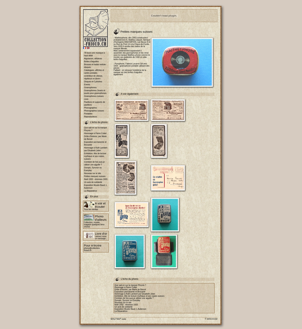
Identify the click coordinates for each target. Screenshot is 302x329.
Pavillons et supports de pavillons (94, 103)
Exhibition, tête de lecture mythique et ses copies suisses (95, 156)
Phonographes (90, 108)
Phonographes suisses (94, 111)
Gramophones (90, 87)
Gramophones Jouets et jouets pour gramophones (95, 91)
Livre (86, 99)
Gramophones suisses (94, 96)
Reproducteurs (90, 117)
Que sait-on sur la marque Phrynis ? (95, 129)
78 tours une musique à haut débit (94, 54)
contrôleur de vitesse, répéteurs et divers (93, 77)
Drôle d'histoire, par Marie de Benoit (95, 137)
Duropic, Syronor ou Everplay (93, 169)
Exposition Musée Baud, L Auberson (95, 186)
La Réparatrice (90, 191)
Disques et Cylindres (93, 82)
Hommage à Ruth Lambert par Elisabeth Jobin (95, 149)
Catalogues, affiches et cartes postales (94, 71)
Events (87, 84)
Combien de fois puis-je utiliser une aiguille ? (94, 163)
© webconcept (211, 319)
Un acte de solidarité (93, 182)
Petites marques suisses (94, 176)
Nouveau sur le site (92, 173)
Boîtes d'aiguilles (91, 61)
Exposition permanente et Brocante (95, 143)
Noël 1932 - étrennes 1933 (95, 179)
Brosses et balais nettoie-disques (95, 65)
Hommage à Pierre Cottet (95, 133)
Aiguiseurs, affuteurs (93, 58)
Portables (88, 114)
